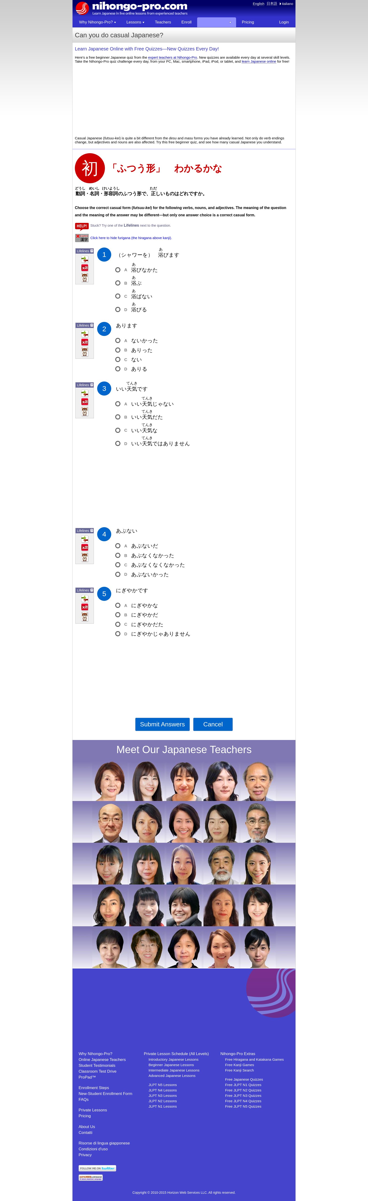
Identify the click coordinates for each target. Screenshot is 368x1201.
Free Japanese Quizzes (244, 1079)
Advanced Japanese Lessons (172, 1076)
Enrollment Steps (94, 1088)
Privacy (85, 1155)
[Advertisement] (184, 100)
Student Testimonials (97, 1065)
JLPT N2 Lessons (163, 1101)
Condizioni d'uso (93, 1149)
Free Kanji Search (239, 1070)
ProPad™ (87, 1077)
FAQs (84, 1099)
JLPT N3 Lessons (163, 1096)
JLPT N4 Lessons (163, 1090)
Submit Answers (162, 724)
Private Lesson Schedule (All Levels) (176, 1054)
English (258, 4)
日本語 (272, 3)
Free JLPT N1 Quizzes (243, 1085)
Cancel (213, 724)
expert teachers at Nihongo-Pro (172, 57)
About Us (87, 1127)
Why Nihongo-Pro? (95, 1054)
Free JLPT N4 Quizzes (243, 1101)
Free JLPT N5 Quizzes (243, 1106)
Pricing (85, 1116)
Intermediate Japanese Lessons (174, 1070)
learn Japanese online (259, 61)
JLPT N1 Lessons (163, 1106)
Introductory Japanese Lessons (174, 1059)
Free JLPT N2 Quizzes (243, 1090)
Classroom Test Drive (97, 1071)
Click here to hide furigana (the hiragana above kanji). (131, 238)
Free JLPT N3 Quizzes (243, 1096)
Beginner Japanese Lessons (171, 1065)
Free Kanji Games (239, 1065)
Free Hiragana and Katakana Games (254, 1059)
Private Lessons (93, 1110)
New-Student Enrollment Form (105, 1093)
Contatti (85, 1132)
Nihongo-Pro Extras (237, 1054)
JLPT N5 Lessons (163, 1085)
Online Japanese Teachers (102, 1059)
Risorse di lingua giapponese (104, 1143)
